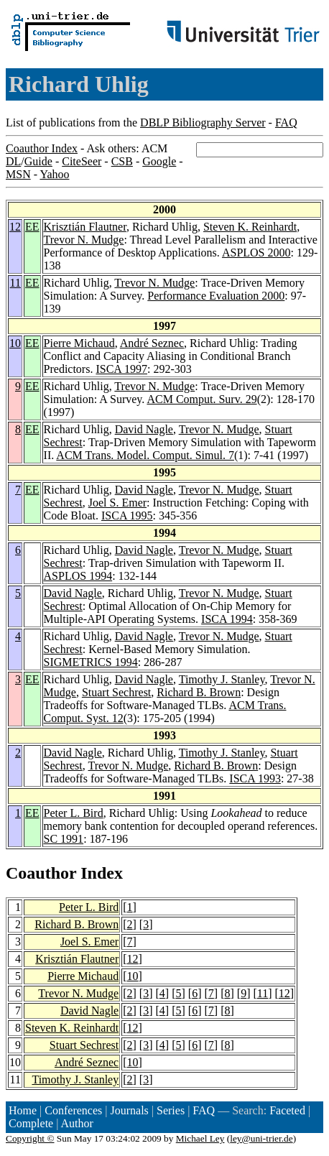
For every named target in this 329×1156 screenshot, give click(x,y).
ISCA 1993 (255, 778)
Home (23, 1110)
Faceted (287, 1110)
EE (32, 227)
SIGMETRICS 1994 (91, 662)
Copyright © (30, 1138)
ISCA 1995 (127, 515)
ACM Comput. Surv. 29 (201, 399)
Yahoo (54, 174)
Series (171, 1110)
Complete (31, 1123)
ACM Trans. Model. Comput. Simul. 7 (145, 455)
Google (159, 161)
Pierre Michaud (79, 343)
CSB (122, 161)
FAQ (286, 122)
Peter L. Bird (73, 813)
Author (77, 1123)
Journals (129, 1110)
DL (13, 161)
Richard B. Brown (199, 692)
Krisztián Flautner (85, 227)
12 (15, 227)
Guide (38, 161)
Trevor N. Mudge (84, 239)
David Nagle (144, 429)
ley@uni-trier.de (261, 1138)
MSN (18, 174)
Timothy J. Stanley (222, 679)
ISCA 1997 (121, 369)
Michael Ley (200, 1138)
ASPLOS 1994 (78, 576)
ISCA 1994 (227, 619)
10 (15, 343)
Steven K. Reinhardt (250, 227)
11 (15, 283)
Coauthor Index (42, 148)
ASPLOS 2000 (256, 252)
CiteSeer (81, 161)
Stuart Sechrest (116, 692)
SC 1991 (64, 839)
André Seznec (152, 343)
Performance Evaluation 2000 (215, 296)
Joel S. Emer (117, 502)
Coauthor (41, 873)
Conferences (73, 1110)
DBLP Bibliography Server (203, 122)
